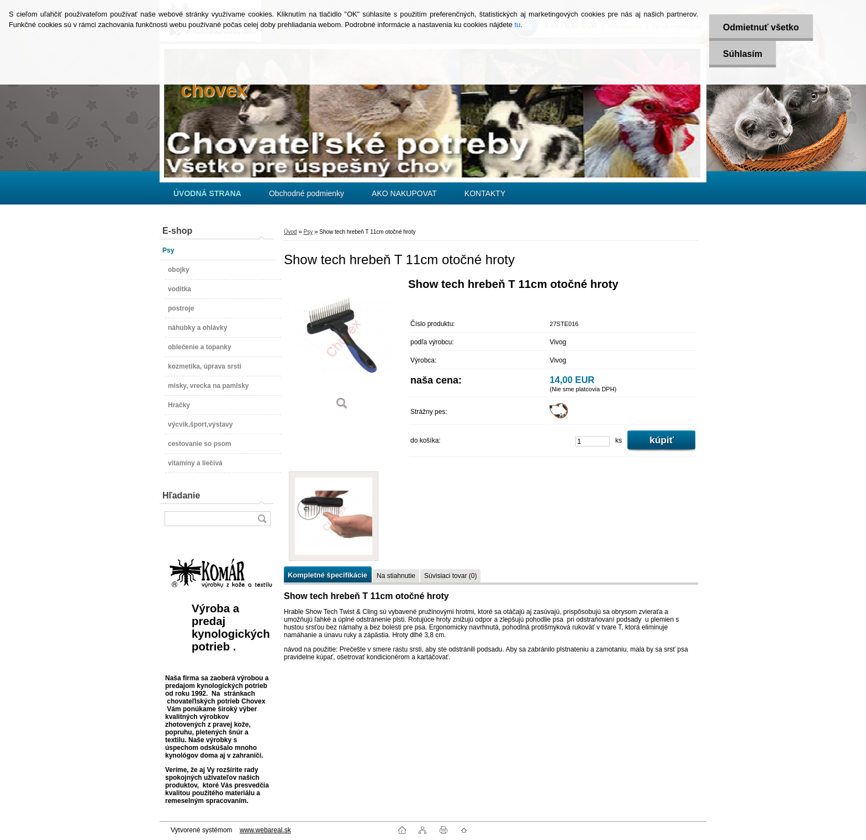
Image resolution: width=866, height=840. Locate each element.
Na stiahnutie (396, 576)
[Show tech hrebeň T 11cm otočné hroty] (341, 348)
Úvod (290, 232)
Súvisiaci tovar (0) (450, 576)
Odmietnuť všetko (761, 27)
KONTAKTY (484, 193)
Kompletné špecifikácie (327, 575)
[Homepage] (207, 193)
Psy (308, 232)
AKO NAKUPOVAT (404, 193)
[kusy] (592, 441)
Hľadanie (181, 495)
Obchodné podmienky (306, 193)
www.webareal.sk (265, 830)
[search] (261, 519)
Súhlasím (742, 54)
